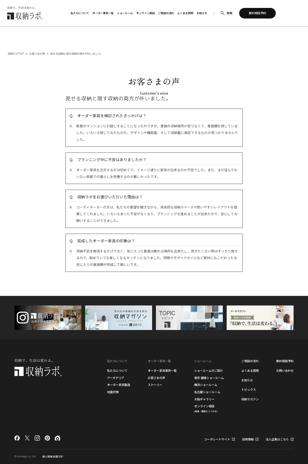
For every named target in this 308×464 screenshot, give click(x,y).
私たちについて (117, 370)
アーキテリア (115, 378)
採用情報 (248, 439)
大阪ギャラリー (204, 399)
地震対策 (113, 392)
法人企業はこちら (277, 439)
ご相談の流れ (250, 361)
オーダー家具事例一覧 (162, 370)
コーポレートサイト (217, 439)
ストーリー (155, 385)
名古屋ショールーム (207, 392)
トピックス (248, 389)
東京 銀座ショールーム (209, 378)
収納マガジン (250, 399)
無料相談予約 (285, 361)
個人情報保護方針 (52, 456)
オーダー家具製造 (118, 385)
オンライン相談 (206, 408)
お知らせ (247, 380)
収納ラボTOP (16, 53)
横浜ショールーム (205, 385)
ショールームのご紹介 (208, 370)
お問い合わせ (285, 370)
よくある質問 (250, 370)
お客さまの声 (37, 53)
